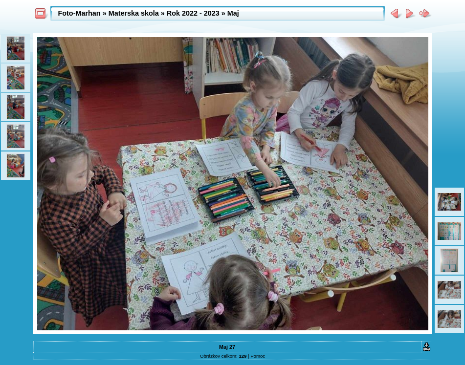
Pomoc (257, 356)
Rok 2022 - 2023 (193, 13)
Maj (233, 13)
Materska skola (134, 13)
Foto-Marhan (79, 13)
